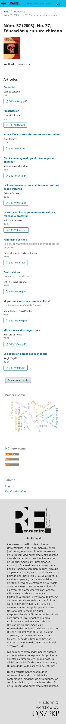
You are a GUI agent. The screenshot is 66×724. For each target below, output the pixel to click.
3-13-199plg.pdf (16, 367)
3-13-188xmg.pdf (17, 101)
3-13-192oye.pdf (17, 202)
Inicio (6, 11)
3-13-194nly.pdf (16, 262)
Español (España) (15, 491)
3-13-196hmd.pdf (17, 320)
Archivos (18, 11)
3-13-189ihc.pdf (16, 124)
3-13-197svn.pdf (17, 344)
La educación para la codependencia (25, 353)
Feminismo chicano (33, 243)
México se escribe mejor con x (22, 330)
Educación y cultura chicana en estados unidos (32, 134)
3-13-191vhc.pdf (17, 175)
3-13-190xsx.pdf (16, 148)
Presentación (11, 110)
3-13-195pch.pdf (17, 291)
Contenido (10, 87)
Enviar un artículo (18, 380)
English (9, 486)
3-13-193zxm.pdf (17, 230)
